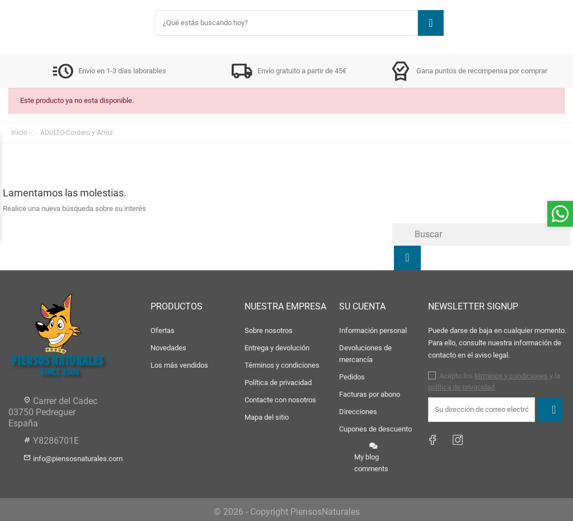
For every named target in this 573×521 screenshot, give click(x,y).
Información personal (373, 330)
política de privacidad (461, 387)
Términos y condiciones (282, 365)
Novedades (168, 348)
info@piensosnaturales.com (78, 458)
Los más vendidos (179, 365)
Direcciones (358, 411)
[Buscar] (481, 234)
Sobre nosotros (269, 330)
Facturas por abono (369, 394)
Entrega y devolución (277, 348)
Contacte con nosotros (280, 400)
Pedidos (352, 377)
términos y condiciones (511, 376)
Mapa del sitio (267, 417)
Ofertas (163, 330)
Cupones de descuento (375, 429)
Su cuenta (362, 306)
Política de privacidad (278, 382)
